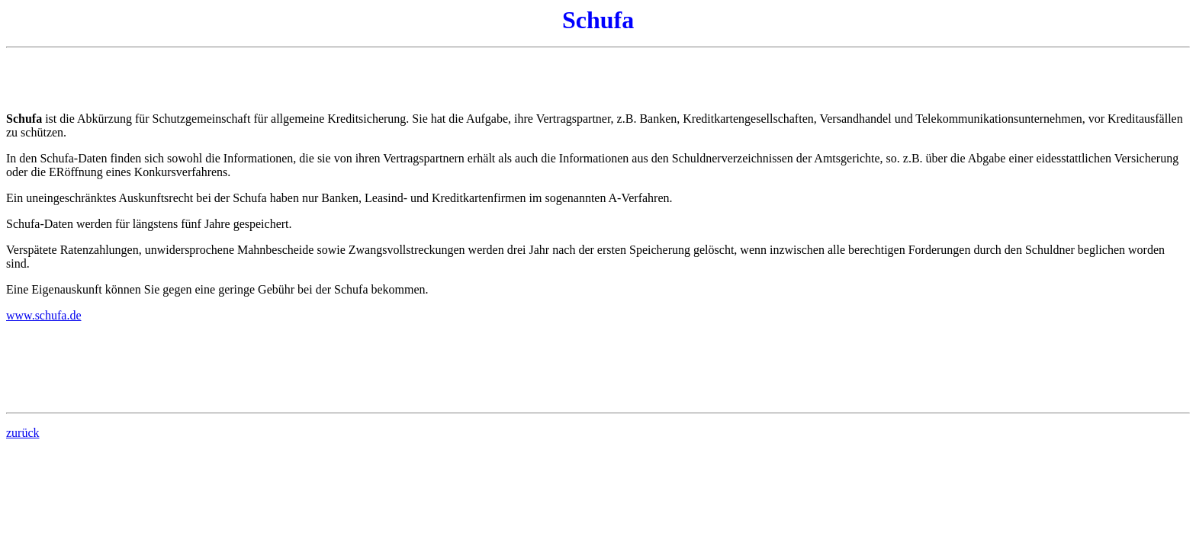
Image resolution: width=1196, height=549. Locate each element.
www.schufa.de (43, 315)
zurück (23, 432)
